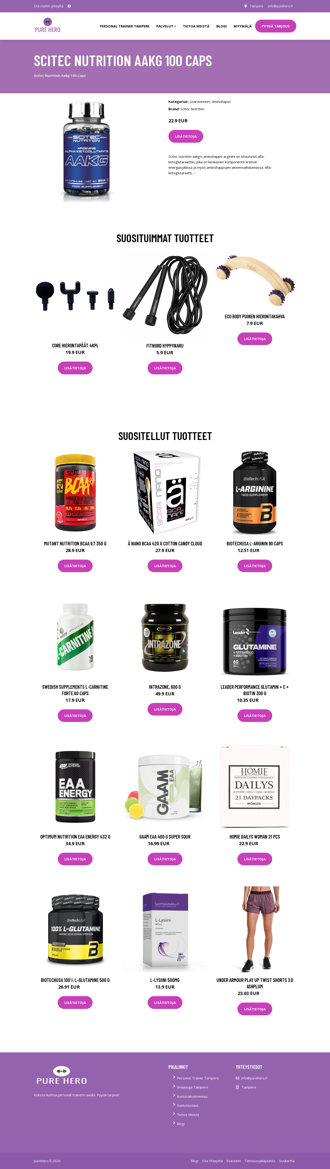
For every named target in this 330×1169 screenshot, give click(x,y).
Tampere (256, 6)
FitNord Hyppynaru (165, 346)
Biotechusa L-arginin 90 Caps (255, 543)
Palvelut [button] (164, 26)
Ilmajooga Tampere (192, 1087)
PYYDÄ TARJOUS (276, 26)
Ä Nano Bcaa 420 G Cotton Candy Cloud (165, 543)
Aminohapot (221, 101)
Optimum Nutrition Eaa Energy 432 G (75, 836)
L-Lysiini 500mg (164, 980)
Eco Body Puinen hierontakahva (255, 316)
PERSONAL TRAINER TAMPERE (124, 26)
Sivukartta (286, 1160)
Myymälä (243, 26)
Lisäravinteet (200, 101)
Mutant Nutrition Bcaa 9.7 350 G (75, 543)
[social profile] (69, 6)
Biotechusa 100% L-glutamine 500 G (75, 980)
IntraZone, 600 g (165, 687)
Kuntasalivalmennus (192, 1096)
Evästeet (233, 1160)
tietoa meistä (196, 26)
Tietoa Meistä (188, 1114)
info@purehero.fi (280, 6)
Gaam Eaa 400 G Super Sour (164, 836)
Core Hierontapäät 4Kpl (75, 345)
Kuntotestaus (187, 1105)
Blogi (221, 26)
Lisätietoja (186, 136)
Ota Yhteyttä (212, 1160)
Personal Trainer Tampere (198, 1078)
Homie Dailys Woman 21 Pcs (255, 836)
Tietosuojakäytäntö (260, 1160)
